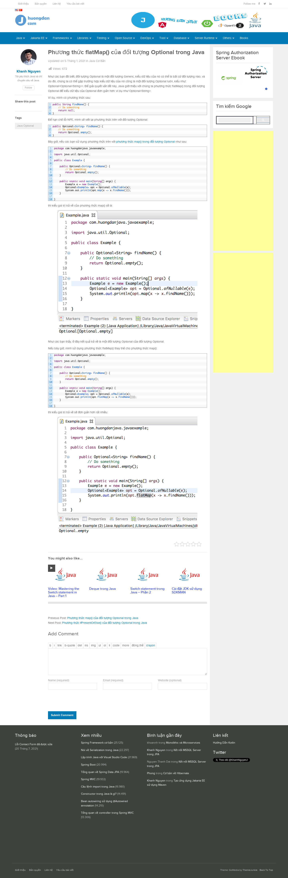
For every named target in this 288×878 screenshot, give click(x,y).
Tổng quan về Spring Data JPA (100, 772)
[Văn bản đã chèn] (86, 645)
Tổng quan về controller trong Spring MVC (107, 812)
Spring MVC (88, 779)
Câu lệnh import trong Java (97, 786)
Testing (101, 38)
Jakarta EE (37, 38)
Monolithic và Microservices (183, 742)
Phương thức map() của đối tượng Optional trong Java (102, 618)
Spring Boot (88, 764)
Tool (162, 38)
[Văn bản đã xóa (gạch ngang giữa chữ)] (79, 645)
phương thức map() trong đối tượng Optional (145, 141)
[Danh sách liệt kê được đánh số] (99, 645)
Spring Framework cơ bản (97, 742)
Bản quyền (41, 3)
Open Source (123, 38)
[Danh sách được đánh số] (104, 645)
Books (244, 38)
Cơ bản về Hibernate (176, 773)
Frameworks (61, 38)
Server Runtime (204, 38)
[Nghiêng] (54, 645)
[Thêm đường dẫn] (59, 645)
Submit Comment (62, 715)
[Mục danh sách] (109, 645)
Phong (151, 773)
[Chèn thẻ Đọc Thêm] (125, 645)
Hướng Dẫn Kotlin (224, 742)
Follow (28, 87)
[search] (234, 120)
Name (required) (58, 680)
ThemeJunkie (250, 870)
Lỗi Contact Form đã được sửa (33, 744)
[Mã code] (116, 645)
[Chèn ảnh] (93, 645)
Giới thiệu (23, 3)
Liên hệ (57, 3)
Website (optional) (169, 680)
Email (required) (113, 680)
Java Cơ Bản (97, 61)
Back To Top (266, 870)
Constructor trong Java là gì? (98, 794)
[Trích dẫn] (69, 645)
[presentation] (75, 701)
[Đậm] (50, 645)
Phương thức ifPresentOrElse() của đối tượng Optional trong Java (104, 623)
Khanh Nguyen (156, 750)
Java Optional (25, 125)
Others (227, 38)
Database (180, 38)
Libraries (82, 38)
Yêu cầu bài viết (75, 3)
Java (19, 38)
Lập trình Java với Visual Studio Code (104, 757)
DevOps (145, 38)
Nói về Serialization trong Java (99, 750)
